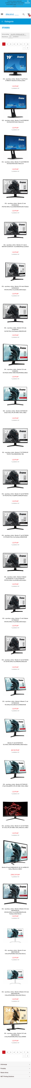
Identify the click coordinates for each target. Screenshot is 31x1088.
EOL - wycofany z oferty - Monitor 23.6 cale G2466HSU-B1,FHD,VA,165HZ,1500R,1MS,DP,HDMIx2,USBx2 (15, 371)
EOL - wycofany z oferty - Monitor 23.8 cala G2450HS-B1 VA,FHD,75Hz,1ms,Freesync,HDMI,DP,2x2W (15, 329)
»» (27, 47)
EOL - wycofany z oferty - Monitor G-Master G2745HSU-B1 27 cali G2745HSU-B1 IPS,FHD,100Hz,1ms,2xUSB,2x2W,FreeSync (15, 578)
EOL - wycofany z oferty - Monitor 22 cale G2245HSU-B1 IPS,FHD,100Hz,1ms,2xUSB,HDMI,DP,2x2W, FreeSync (15, 205)
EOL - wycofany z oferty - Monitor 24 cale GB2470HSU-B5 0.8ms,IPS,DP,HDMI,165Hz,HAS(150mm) (15, 952)
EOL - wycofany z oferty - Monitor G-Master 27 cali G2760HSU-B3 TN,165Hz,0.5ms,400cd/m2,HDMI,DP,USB (15, 703)
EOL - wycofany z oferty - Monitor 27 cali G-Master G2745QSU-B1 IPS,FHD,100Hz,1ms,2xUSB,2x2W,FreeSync (15, 620)
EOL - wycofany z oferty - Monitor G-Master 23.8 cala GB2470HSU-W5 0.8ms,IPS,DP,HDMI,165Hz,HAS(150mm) (15, 993)
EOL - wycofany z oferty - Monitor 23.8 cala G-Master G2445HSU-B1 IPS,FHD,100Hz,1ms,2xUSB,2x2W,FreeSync (15, 288)
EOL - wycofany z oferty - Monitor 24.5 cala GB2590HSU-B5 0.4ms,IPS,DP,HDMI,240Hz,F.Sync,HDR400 (15, 1035)
